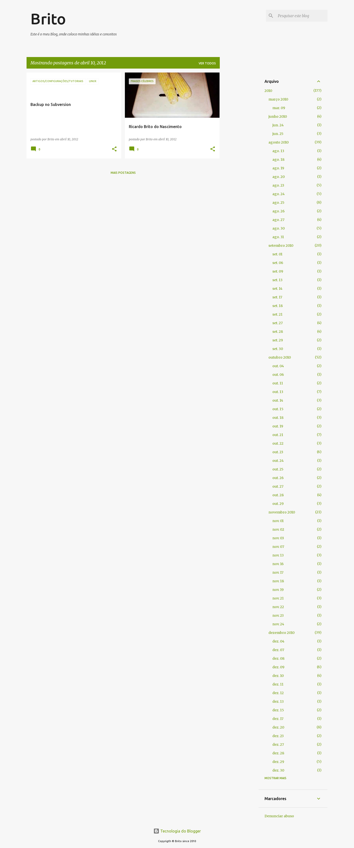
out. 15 (277, 409)
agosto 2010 (278, 142)
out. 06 (278, 374)
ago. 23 (278, 185)
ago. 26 (278, 211)
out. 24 (278, 460)
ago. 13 (278, 151)
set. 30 (277, 349)
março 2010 (278, 99)
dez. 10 (278, 675)
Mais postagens (123, 172)
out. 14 (277, 400)
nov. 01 (278, 521)
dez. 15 (278, 710)
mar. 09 (278, 108)
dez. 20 (278, 727)
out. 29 (278, 503)
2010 (268, 90)
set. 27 (277, 323)
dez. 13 (278, 701)
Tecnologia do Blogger (177, 831)
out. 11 (277, 383)
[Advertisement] (239, 146)
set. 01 (277, 254)
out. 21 (277, 435)
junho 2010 (277, 116)
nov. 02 (278, 529)
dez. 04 (278, 641)
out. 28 (278, 495)
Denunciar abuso (279, 816)
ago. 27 (278, 220)
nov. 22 (278, 607)
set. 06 (277, 263)
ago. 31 (278, 237)
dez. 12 (278, 693)
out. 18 (277, 417)
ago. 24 (278, 194)
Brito (48, 18)
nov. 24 (278, 624)
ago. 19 (278, 168)
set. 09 (277, 271)
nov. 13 (278, 555)
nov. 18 (278, 581)
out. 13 (277, 392)
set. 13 (277, 280)
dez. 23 (278, 736)
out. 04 (278, 366)
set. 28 (277, 331)
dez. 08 (278, 658)
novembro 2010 (281, 512)
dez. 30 (278, 770)
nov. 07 (278, 546)
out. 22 (277, 443)
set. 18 (277, 306)
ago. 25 (278, 202)
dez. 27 (278, 744)
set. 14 (277, 288)
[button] (114, 149)
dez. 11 (277, 684)
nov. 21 (278, 598)
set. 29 (277, 340)
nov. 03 (278, 538)
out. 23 (277, 452)
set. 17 (277, 297)
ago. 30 (278, 228)
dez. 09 (278, 667)
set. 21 (277, 314)
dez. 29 (278, 762)
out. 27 (277, 486)
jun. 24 (278, 125)
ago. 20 (278, 177)
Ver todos (207, 63)
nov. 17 (277, 572)
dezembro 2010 (281, 632)
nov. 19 (278, 589)
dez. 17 (277, 718)
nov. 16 (278, 564)
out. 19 (277, 426)
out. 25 (277, 469)
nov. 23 (278, 615)
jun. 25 (277, 134)
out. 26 (278, 478)
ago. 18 (278, 159)
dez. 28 (278, 753)
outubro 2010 (279, 357)
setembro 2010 (280, 245)
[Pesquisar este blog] (301, 16)
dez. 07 (278, 650)
